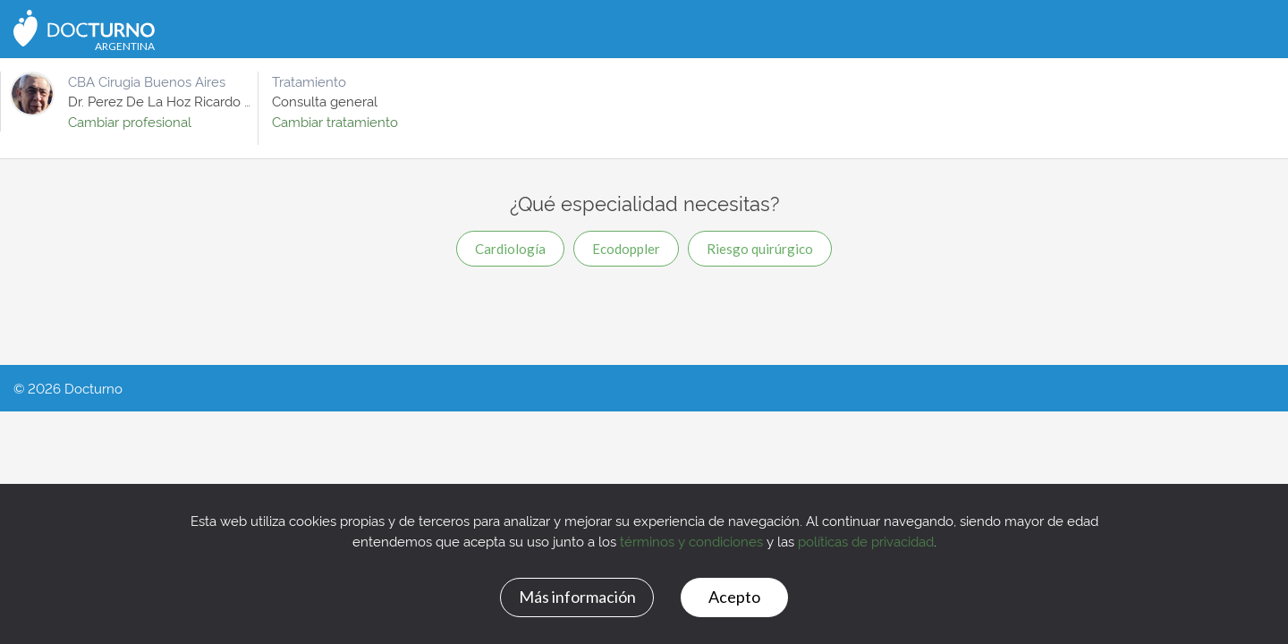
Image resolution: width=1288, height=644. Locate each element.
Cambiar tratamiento (335, 121)
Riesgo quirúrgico (760, 249)
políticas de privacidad (866, 540)
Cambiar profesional (129, 121)
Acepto (734, 596)
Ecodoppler (626, 249)
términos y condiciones (691, 540)
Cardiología (510, 249)
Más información (577, 596)
